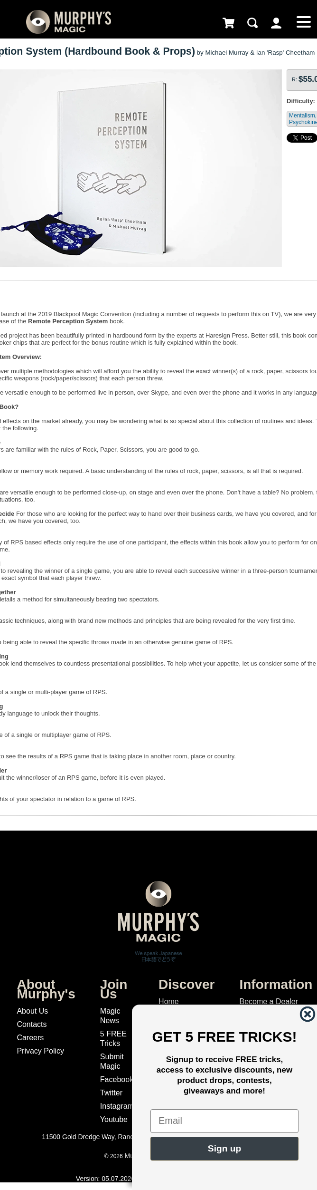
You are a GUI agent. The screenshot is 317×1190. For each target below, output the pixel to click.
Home (168, 1001)
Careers (30, 1038)
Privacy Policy (40, 1051)
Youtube (114, 1119)
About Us (32, 1011)
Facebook (116, 1079)
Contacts (32, 1024)
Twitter (111, 1093)
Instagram (117, 1106)
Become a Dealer (268, 1001)
